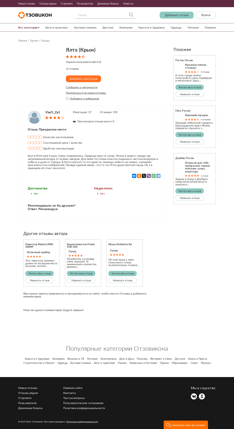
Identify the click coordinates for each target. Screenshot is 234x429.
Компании (125, 27)
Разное (122, 362)
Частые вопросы (74, 397)
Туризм (34, 40)
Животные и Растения (143, 362)
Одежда (176, 27)
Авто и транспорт (56, 27)
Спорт (194, 362)
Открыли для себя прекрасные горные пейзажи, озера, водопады (197, 167)
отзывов (72, 68)
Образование (180, 362)
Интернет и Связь (161, 358)
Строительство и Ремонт (39, 362)
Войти (205, 15)
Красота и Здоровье (151, 27)
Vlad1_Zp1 (52, 112)
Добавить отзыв (176, 15)
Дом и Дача (126, 358)
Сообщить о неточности (81, 87)
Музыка (206, 362)
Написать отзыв (39, 280)
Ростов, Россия (184, 60)
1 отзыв (204, 176)
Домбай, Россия (184, 158)
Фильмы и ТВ (75, 358)
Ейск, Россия (182, 110)
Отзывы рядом (48, 3)
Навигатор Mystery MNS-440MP (39, 245)
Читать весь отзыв (39, 273)
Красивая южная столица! (195, 66)
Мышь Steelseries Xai (120, 244)
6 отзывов (206, 119)
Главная (22, 40)
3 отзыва (205, 72)
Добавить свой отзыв (83, 78)
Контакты (69, 392)
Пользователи (85, 3)
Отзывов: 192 (109, 112)
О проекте (67, 3)
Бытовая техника (85, 27)
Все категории (27, 27)
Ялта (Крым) (81, 50)
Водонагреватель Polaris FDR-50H (81, 245)
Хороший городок (196, 115)
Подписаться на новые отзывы (86, 92)
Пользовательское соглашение (83, 403)
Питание (193, 27)
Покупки (210, 27)
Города (45, 40)
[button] (186, 424)
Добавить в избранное (82, 98)
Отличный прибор (38, 252)
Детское (107, 27)
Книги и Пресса (197, 358)
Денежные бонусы (108, 3)
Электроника (108, 358)
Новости (128, 3)
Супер (72, 251)
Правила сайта (72, 387)
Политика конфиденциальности (84, 408)
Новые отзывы (26, 3)
